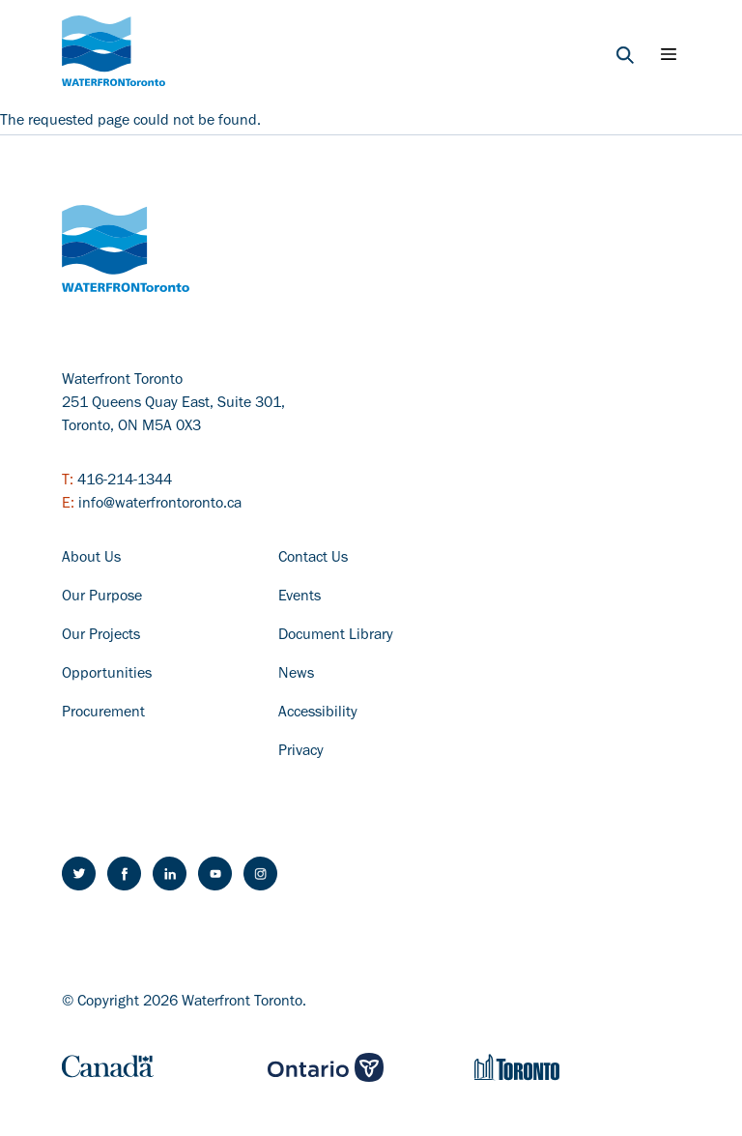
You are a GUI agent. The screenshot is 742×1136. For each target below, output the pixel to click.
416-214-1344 (124, 481)
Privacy (301, 752)
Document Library (335, 636)
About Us (91, 559)
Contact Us (313, 559)
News (296, 675)
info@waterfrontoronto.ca (160, 504)
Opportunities (107, 675)
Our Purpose (102, 597)
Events (299, 597)
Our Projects (101, 636)
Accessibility (317, 713)
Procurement (103, 713)
